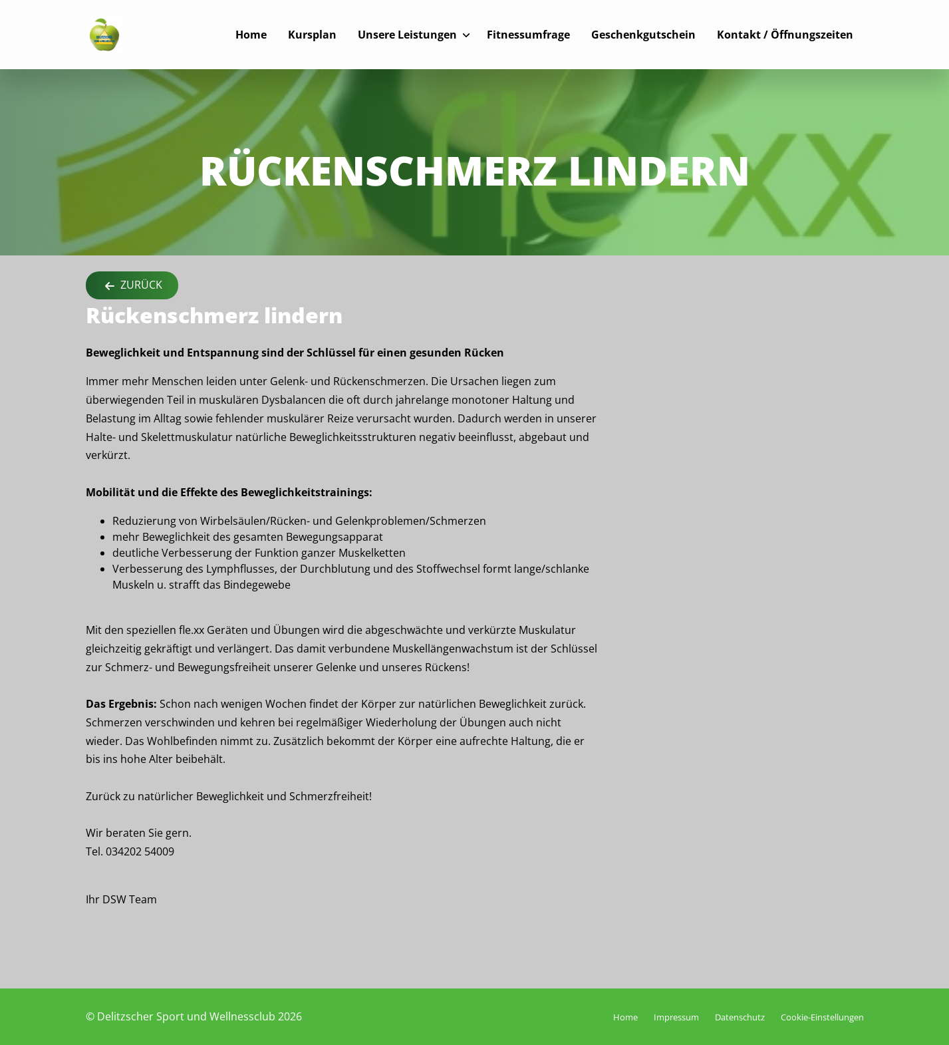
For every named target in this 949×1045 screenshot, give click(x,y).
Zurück (132, 285)
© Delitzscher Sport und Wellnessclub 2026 (194, 1016)
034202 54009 (140, 851)
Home (251, 34)
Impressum (676, 1017)
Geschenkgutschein (643, 34)
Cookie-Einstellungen (822, 1017)
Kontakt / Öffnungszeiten (785, 34)
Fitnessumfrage (528, 34)
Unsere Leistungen (407, 34)
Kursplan (312, 34)
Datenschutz (740, 1017)
